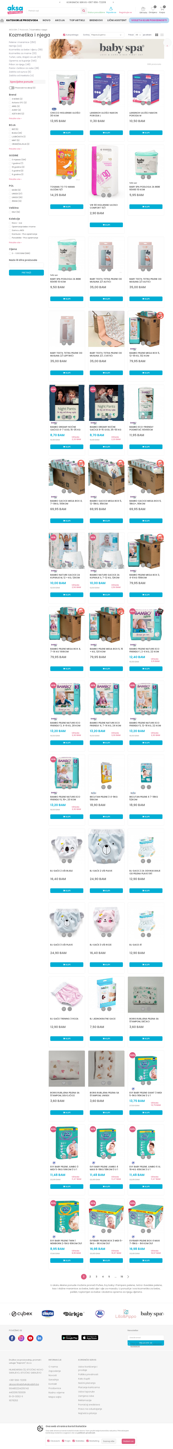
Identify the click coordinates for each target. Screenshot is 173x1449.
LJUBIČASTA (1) (19, 136)
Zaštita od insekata (21, 75)
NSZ (16, 212)
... (115, 1276)
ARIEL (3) (16, 106)
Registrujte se (125, 12)
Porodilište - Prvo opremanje (25, 237)
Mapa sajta (55, 1396)
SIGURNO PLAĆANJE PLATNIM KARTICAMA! (86, 2)
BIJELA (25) (17, 133)
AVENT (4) (16, 110)
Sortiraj (86, 34)
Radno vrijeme (56, 1392)
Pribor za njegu (19, 64)
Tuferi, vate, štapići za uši (25, 57)
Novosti (53, 1375)
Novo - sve (17, 223)
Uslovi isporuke (86, 1391)
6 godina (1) (17, 174)
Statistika (79, 1441)
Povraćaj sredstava (89, 1404)
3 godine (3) (17, 170)
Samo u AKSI (18, 230)
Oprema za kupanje (23, 60)
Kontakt (53, 1384)
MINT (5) (15, 140)
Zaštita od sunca (20, 71)
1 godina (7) (17, 163)
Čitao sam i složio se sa (146, 1345)
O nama (53, 1366)
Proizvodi (24, 29)
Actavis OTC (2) (19, 102)
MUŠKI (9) (16, 190)
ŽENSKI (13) (16, 201)
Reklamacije (85, 1400)
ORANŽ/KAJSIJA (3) (20, 144)
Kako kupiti (84, 1378)
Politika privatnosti (88, 1374)
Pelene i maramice (22, 42)
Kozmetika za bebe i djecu (26, 49)
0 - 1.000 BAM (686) (21, 253)
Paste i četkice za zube (24, 68)
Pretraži (26, 272)
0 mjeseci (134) (19, 159)
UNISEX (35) (17, 197)
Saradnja (54, 1379)
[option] (86, 2)
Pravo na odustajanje (90, 1408)
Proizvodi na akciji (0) (25, 87)
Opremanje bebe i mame (23, 226)
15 (122, 1276)
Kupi (66, 132)
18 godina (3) (18, 167)
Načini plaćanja (86, 1383)
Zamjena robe (86, 1396)
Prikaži (131, 34)
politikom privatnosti (86, 1433)
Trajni (67, 1441)
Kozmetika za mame (23, 53)
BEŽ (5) (15, 129)
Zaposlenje (55, 1371)
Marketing (94, 1441)
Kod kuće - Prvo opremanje (24, 234)
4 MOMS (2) (17, 99)
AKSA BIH (13, 29)
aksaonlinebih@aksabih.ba (24, 1384)
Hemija (15, 45)
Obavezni (55, 1441)
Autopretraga (72, 34)
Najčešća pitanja (87, 1413)
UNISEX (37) (17, 193)
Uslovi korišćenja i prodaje (87, 1368)
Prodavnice (55, 1388)
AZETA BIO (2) (18, 113)
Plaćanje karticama (89, 1387)
